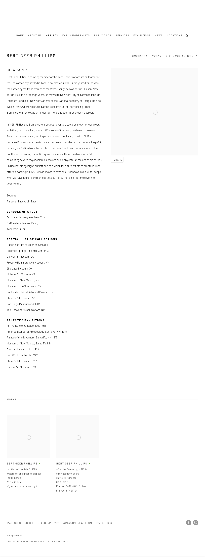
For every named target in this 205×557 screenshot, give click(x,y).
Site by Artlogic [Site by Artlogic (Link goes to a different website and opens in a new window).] (58, 541)
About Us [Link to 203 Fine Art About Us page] (35, 35)
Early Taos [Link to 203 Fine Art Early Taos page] (102, 35)
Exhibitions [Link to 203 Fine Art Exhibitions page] (142, 35)
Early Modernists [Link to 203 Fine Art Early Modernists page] (76, 35)
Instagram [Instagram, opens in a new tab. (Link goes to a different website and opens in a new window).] (195, 522)
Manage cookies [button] (14, 535)
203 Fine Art (102, 16)
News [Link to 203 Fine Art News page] (159, 35)
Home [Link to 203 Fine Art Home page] (20, 35)
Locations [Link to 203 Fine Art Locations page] (175, 35)
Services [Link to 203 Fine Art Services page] (122, 35)
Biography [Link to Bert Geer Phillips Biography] (139, 55)
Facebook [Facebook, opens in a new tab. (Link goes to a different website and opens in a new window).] (188, 522)
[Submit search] (187, 35)
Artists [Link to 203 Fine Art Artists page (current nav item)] (52, 35)
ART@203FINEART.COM (77, 522)
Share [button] (118, 159)
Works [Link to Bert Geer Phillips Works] (157, 55)
